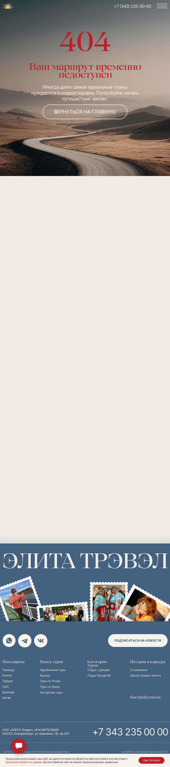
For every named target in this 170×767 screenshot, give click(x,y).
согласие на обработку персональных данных (36, 752)
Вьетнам (8, 692)
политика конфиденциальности (144, 752)
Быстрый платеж (145, 697)
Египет (7, 675)
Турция (7, 681)
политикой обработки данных (24, 762)
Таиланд (8, 670)
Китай (6, 698)
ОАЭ (5, 687)
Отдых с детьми (98, 670)
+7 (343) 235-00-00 (132, 6)
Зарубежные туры (53, 670)
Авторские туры (51, 692)
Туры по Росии (50, 681)
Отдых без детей (99, 675)
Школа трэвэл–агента (145, 675)
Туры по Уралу (50, 687)
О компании (138, 670)
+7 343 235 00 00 (130, 732)
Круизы (45, 675)
